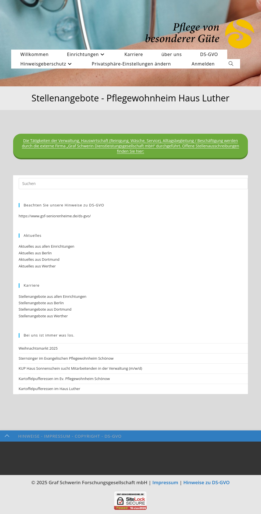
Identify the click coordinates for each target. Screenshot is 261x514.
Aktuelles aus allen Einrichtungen (46, 246)
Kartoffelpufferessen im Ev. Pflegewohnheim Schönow (64, 378)
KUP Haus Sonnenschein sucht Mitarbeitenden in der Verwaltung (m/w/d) (80, 368)
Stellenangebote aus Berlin (41, 302)
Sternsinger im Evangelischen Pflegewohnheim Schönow (66, 358)
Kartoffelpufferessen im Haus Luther (49, 388)
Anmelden (203, 64)
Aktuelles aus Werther (37, 266)
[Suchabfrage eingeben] (133, 183)
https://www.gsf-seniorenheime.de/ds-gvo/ (55, 215)
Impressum (165, 482)
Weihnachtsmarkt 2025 (38, 348)
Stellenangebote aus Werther (43, 315)
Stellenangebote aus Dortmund (45, 309)
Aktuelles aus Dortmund (39, 259)
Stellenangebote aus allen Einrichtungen (52, 296)
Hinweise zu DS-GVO (206, 482)
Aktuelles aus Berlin (35, 252)
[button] (134, 64)
